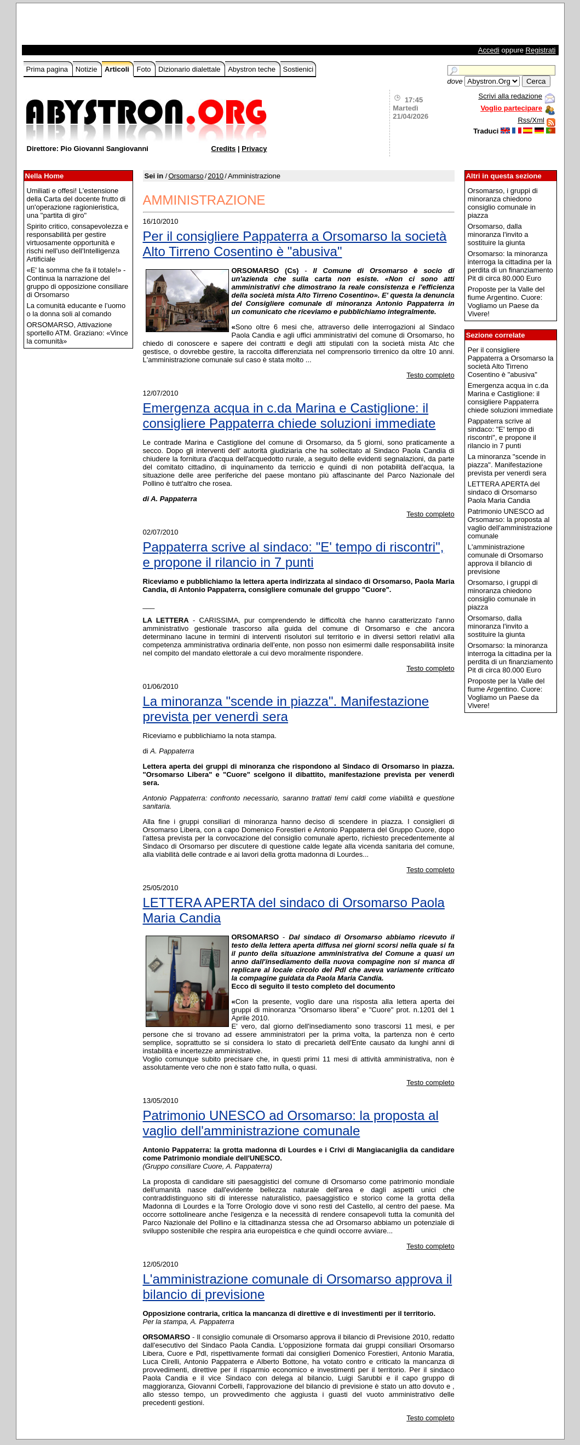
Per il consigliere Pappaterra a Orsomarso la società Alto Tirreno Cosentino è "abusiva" (295, 244)
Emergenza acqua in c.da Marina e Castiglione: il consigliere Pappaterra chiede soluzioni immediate (289, 416)
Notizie (87, 69)
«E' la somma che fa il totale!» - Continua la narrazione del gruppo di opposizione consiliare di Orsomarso (78, 282)
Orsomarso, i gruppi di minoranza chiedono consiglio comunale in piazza (503, 203)
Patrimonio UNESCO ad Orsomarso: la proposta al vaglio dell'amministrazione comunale (291, 1123)
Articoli (118, 69)
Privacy (254, 148)
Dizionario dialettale (190, 69)
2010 (215, 176)
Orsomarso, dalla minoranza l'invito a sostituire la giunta (498, 234)
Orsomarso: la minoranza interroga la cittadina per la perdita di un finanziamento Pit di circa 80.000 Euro (510, 265)
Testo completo (430, 375)
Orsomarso (185, 176)
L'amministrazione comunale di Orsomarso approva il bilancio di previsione (297, 1287)
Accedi (488, 50)
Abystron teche (252, 69)
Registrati (541, 50)
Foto (144, 69)
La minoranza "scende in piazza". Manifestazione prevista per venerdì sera (286, 709)
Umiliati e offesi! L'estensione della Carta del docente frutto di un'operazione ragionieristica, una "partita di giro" (76, 203)
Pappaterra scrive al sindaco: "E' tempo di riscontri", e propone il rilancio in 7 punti (293, 554)
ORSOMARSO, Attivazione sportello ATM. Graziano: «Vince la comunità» (77, 333)
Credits (223, 148)
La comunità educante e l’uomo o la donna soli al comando (76, 309)
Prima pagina (48, 69)
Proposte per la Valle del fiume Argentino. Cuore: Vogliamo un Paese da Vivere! (506, 301)
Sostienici (298, 69)
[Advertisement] (152, 26)
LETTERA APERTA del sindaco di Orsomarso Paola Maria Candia (294, 910)
